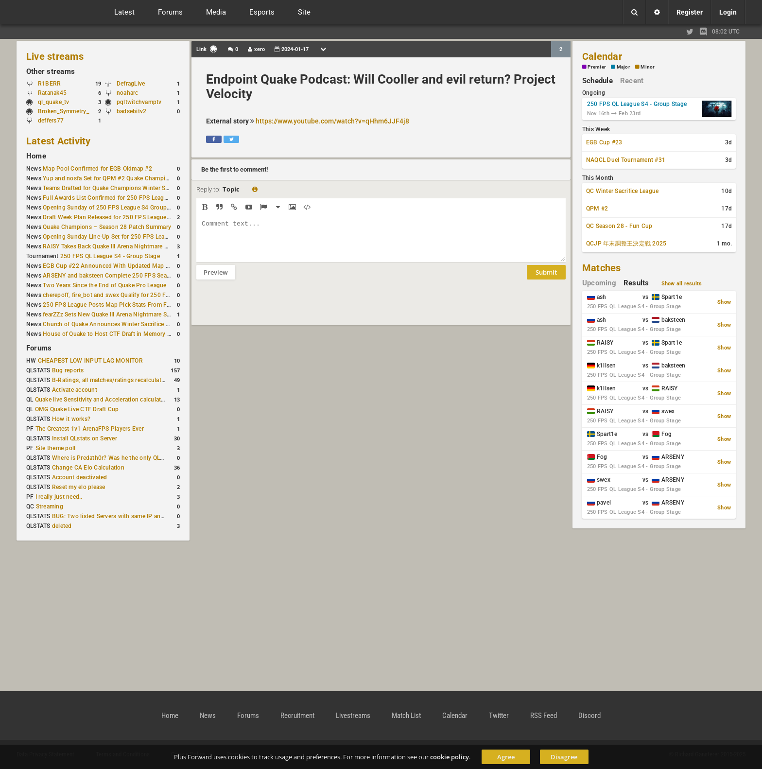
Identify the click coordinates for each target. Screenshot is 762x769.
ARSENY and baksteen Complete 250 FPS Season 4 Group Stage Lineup (139, 275)
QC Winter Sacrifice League (622, 191)
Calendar (602, 56)
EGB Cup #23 (604, 142)
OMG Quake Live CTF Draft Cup (77, 409)
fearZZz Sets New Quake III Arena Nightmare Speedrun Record (126, 314)
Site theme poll (55, 448)
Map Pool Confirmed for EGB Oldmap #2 (97, 168)
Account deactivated (79, 477)
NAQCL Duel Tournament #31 (625, 160)
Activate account (74, 389)
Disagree (564, 756)
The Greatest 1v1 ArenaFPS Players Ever (89, 428)
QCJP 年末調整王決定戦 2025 (626, 243)
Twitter (499, 715)
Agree (506, 756)
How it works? (71, 419)
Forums (39, 348)
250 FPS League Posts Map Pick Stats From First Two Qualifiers (129, 304)
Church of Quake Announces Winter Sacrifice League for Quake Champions (143, 324)
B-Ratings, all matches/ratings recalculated (110, 380)
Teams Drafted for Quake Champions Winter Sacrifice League (124, 188)
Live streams (55, 56)
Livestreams (353, 715)
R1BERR (49, 83)
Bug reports (68, 370)
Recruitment (297, 715)
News (208, 715)
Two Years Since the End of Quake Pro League (104, 285)
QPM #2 (597, 208)
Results (636, 283)
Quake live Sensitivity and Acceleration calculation (102, 399)
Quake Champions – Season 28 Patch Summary (107, 227)
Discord (589, 715)
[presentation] (270, 309)
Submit (546, 279)
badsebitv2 (131, 111)
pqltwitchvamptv (139, 102)
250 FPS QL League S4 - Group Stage (110, 256)
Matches (601, 268)
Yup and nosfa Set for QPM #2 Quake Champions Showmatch (125, 178)
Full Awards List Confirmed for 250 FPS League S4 (111, 197)
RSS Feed (543, 715)
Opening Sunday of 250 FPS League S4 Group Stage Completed (128, 207)
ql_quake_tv (53, 102)
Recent (631, 80)
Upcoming (599, 283)
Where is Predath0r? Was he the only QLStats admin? (123, 457)
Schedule (597, 80)
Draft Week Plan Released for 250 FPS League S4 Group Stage (126, 217)
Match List (406, 715)
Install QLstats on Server (84, 438)
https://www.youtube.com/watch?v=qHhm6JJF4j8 (332, 121)
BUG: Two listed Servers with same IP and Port (114, 516)
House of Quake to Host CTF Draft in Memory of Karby (116, 334)
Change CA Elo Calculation (88, 467)
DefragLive (131, 83)
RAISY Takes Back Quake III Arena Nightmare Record (113, 246)
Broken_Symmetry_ (63, 111)
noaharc (128, 92)
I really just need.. (59, 496)
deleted (62, 526)
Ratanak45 (52, 92)
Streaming (49, 506)
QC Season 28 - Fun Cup (619, 226)
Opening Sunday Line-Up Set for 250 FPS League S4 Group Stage (130, 236)
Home (36, 156)
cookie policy (449, 756)
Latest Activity (58, 141)
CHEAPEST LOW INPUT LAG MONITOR (90, 360)
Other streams (50, 71)
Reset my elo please (78, 487)
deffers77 (51, 120)
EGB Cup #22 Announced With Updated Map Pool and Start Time (131, 265)
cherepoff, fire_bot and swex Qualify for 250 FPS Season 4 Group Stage (139, 295)
